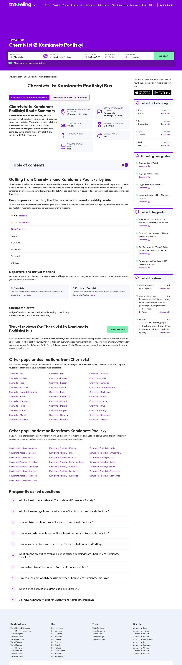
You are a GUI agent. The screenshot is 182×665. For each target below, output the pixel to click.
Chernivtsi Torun (17, 405)
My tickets (166, 5)
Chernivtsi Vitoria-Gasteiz (102, 387)
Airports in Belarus (141, 636)
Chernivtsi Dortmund (99, 392)
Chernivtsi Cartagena (19, 401)
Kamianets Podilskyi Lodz (101, 457)
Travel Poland (16, 648)
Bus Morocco (57, 628)
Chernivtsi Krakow (18, 378)
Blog (144, 5)
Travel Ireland (16, 653)
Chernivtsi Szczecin (18, 410)
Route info (165, 113)
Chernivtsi (72, 114)
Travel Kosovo (16, 656)
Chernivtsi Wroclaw (18, 387)
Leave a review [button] (117, 329)
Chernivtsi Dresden (58, 419)
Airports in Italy (139, 642)
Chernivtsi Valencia (98, 419)
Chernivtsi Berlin (17, 396)
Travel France (16, 645)
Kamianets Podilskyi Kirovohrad (104, 475)
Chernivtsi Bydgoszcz (59, 396)
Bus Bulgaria (56, 631)
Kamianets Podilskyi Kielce (102, 462)
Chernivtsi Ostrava (58, 415)
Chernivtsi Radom (58, 382)
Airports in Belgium (141, 653)
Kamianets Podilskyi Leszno (22, 452)
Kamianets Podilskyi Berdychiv (64, 471)
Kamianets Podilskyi (109, 114)
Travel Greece (16, 636)
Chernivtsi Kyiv (16, 373)
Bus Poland (56, 648)
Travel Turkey (16, 642)
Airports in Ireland (141, 633)
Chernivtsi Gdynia (58, 410)
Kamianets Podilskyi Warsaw (23, 448)
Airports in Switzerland (143, 639)
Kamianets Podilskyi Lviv (61, 452)
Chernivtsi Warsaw (98, 373)
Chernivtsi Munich (18, 415)
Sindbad (23, 215)
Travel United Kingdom (20, 628)
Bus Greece (56, 639)
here (28, 295)
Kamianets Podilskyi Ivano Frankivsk (66, 462)
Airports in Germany (142, 645)
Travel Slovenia (17, 650)
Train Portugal (98, 628)
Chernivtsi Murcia (98, 396)
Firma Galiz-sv (18, 229)
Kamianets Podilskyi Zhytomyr (23, 466)
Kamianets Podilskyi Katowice (63, 475)
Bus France (56, 642)
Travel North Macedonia (20, 631)
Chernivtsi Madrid (58, 405)
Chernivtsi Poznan (98, 401)
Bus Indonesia (57, 656)
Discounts (135, 5)
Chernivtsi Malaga (98, 410)
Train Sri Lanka (98, 631)
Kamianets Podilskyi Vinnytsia (23, 462)
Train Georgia (98, 636)
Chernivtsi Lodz (57, 392)
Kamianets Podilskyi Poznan (62, 457)
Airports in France (141, 631)
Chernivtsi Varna (57, 387)
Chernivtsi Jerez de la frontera (23, 392)
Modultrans (24, 222)
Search (163, 56)
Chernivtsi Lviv (56, 373)
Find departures (120, 5)
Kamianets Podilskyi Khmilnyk (63, 466)
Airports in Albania (141, 648)
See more (144, 166)
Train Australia (98, 639)
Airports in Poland (141, 650)
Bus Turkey (56, 653)
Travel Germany (17, 639)
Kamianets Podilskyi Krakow (63, 448)
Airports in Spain (140, 628)
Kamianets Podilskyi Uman (102, 466)
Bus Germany (57, 633)
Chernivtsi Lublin (97, 378)
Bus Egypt (55, 645)
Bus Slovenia (56, 636)
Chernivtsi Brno (97, 405)
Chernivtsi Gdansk (58, 401)
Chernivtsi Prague (58, 378)
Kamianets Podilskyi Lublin (102, 448)
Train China (97, 633)
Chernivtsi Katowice (99, 382)
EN (152, 5)
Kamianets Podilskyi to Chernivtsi (69, 97)
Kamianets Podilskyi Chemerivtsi (104, 471)
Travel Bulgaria (16, 633)
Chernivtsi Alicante (18, 419)
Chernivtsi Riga (16, 382)
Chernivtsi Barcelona (99, 415)
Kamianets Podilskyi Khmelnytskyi (105, 452)
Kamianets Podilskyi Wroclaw (23, 480)
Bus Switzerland (58, 650)
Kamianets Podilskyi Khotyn (22, 471)
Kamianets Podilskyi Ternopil (23, 475)
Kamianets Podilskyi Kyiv (21, 457)
